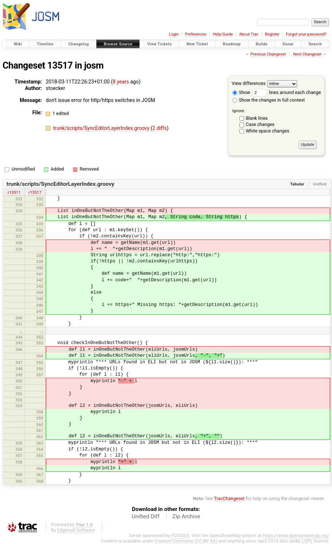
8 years (121, 82)
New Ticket (197, 44)
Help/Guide (223, 34)
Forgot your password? (306, 34)
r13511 (14, 192)
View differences (249, 83)
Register (272, 34)
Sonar (288, 44)
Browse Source (118, 44)
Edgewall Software (76, 530)
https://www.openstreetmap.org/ (296, 535)
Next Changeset (307, 54)
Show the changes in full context (268, 100)
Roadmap (232, 44)
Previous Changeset (268, 54)
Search (315, 44)
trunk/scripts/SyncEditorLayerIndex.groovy (102, 128)
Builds (262, 44)
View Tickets (159, 44)
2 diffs (160, 128)
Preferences (195, 34)
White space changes (268, 131)
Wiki (18, 44)
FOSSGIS (180, 535)
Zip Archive (186, 516)
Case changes (260, 124)
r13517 (35, 192)
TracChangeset (229, 498)
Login (174, 34)
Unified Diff (145, 516)
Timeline (45, 44)
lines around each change (286, 92)
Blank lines (257, 118)
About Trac (249, 34)
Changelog (78, 44)
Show (241, 92)
